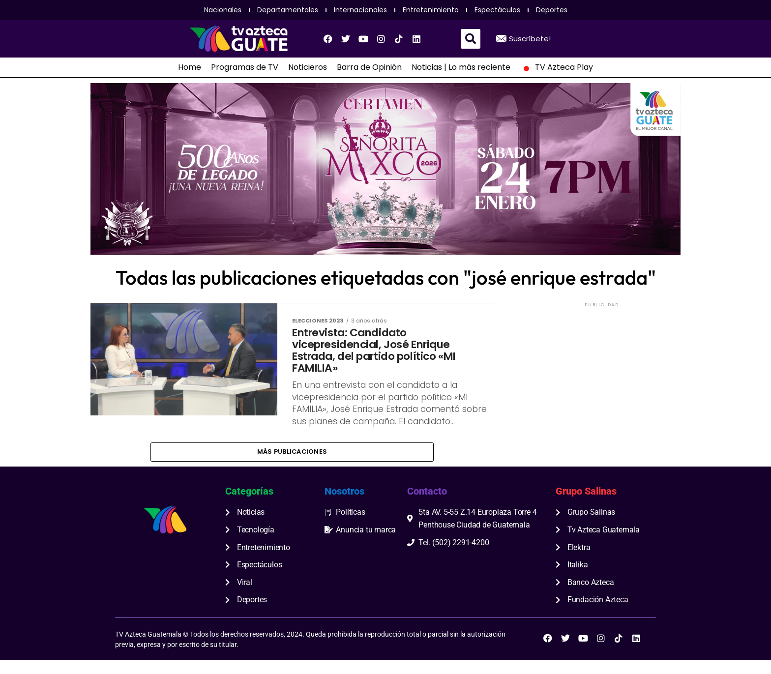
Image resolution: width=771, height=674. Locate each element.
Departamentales (287, 10)
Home (189, 67)
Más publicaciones (292, 465)
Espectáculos (497, 10)
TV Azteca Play (556, 67)
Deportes (551, 10)
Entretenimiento (431, 10)
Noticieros (307, 67)
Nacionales (222, 10)
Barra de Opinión (369, 67)
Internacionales (360, 10)
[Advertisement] (602, 370)
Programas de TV (244, 67)
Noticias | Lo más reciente (461, 67)
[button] (470, 39)
